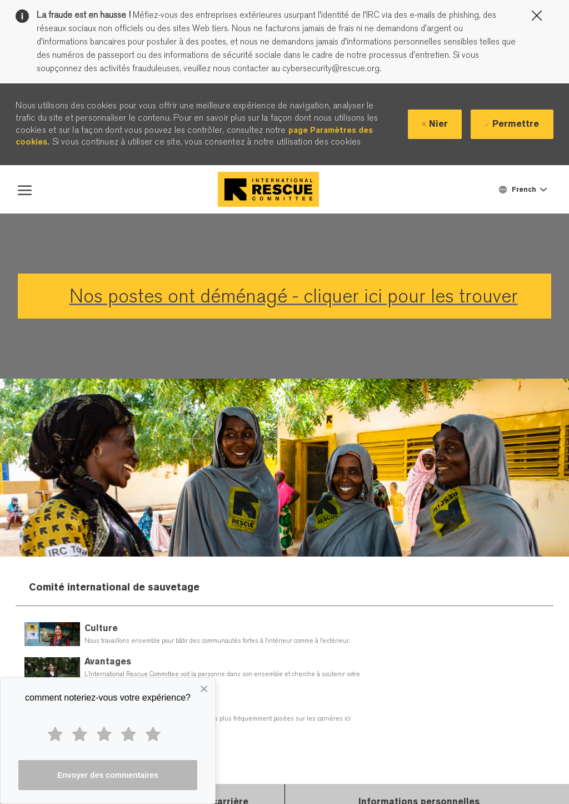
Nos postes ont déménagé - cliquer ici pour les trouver (293, 296)
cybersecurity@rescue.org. (330, 68)
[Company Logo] (268, 189)
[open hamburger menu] (25, 189)
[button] (522, 189)
